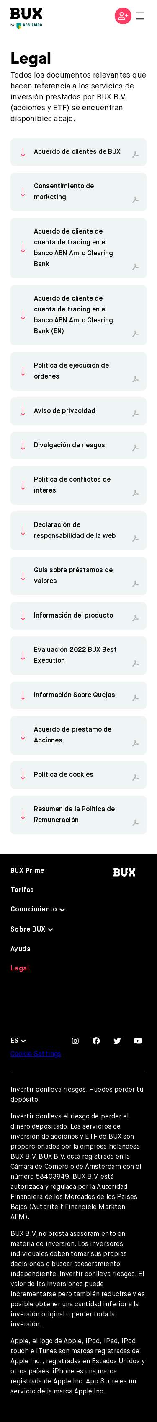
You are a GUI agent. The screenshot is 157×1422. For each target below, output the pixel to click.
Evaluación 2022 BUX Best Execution (75, 655)
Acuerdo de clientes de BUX (77, 152)
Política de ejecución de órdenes (71, 371)
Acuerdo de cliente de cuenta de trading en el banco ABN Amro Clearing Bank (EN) (73, 315)
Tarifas (22, 890)
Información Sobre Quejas (74, 695)
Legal (19, 968)
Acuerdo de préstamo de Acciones (72, 735)
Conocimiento (33, 909)
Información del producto (73, 615)
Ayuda (20, 949)
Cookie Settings (35, 1054)
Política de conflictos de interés (72, 485)
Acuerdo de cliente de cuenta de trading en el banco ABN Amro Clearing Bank (73, 248)
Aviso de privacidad (64, 411)
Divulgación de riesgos (69, 445)
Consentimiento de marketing (64, 192)
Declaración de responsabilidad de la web (75, 531)
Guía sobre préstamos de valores (73, 576)
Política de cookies (63, 775)
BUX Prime (27, 871)
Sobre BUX (28, 929)
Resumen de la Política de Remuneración (74, 815)
